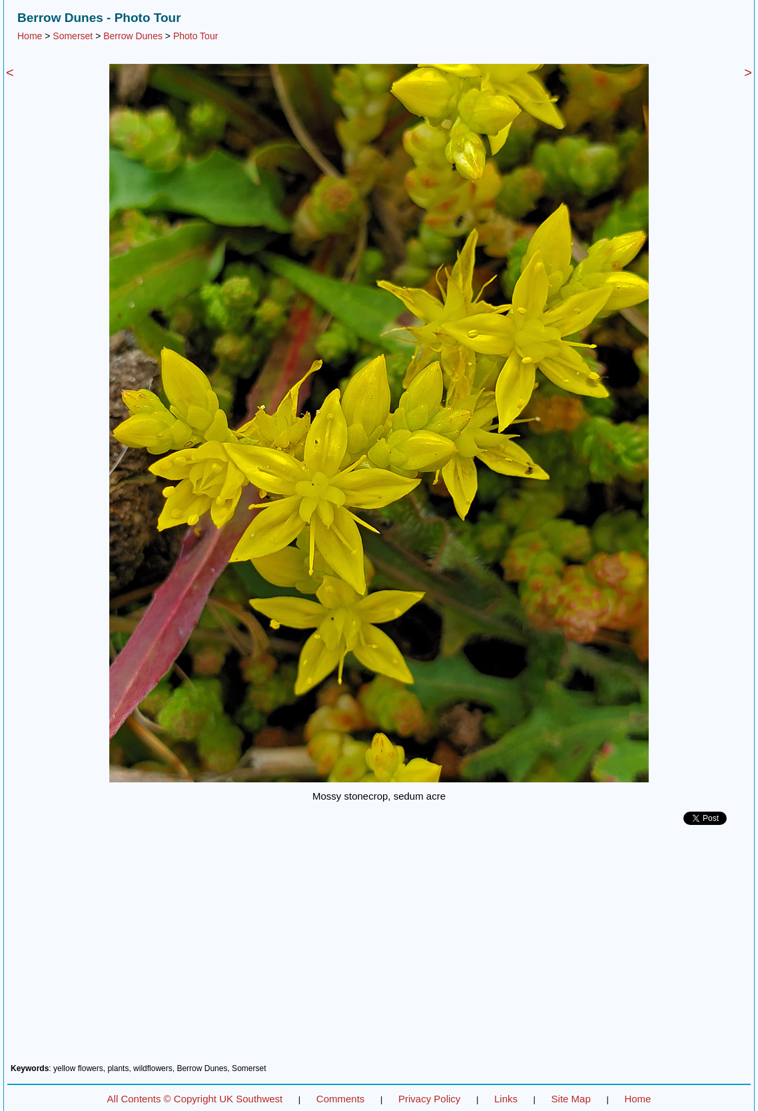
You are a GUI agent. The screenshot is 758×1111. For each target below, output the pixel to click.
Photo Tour (195, 36)
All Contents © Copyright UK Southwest (195, 1098)
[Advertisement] (379, 949)
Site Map (571, 1098)
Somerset (73, 36)
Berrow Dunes (133, 36)
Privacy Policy (429, 1098)
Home (29, 36)
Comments (340, 1098)
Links (506, 1098)
